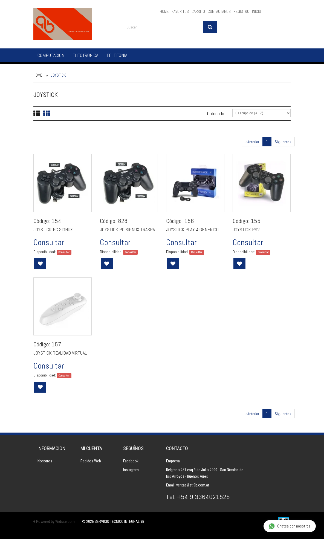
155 (256, 221)
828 (123, 221)
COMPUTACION (50, 55)
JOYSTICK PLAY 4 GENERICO (192, 229)
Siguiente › (283, 141)
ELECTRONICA (85, 55)
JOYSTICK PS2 (246, 229)
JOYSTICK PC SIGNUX (53, 229)
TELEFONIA (116, 55)
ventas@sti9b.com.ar (192, 485)
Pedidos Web (90, 461)
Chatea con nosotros (289, 526)
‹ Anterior (252, 141)
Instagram (131, 470)
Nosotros (44, 461)
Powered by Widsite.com (54, 521)
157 (56, 344)
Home (37, 75)
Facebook (130, 461)
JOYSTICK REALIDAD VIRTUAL (60, 353)
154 (56, 221)
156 (189, 221)
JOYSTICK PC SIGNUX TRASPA (127, 229)
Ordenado (215, 113)
